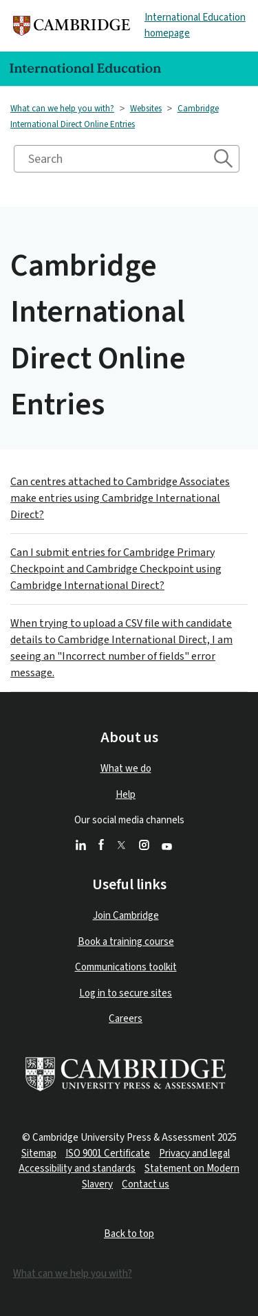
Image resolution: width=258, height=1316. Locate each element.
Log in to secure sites (125, 993)
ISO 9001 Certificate (107, 1153)
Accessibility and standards (77, 1168)
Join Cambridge (126, 915)
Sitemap (38, 1153)
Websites (146, 108)
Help (126, 795)
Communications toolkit (126, 967)
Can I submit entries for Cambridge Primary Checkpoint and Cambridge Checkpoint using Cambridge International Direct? (116, 569)
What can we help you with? (62, 108)
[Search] (126, 158)
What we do (125, 768)
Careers (125, 1019)
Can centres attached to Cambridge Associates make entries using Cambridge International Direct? (120, 498)
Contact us (145, 1184)
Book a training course (126, 942)
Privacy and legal (194, 1153)
